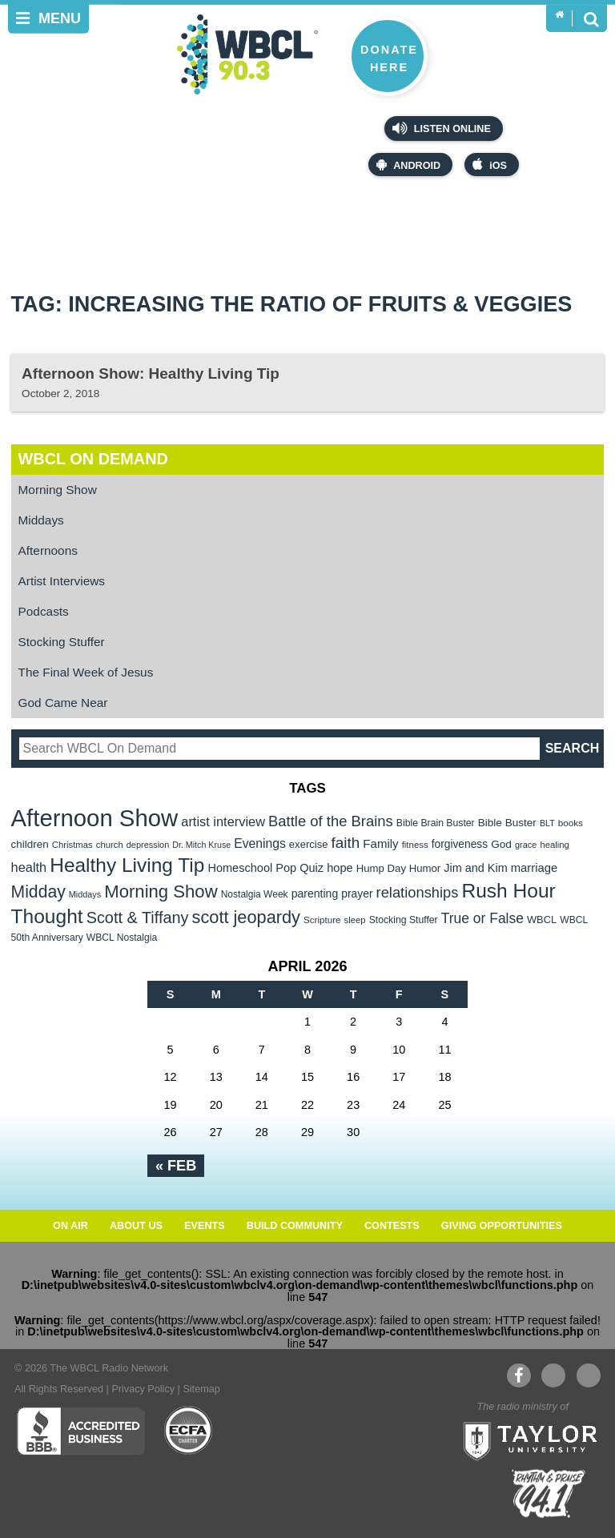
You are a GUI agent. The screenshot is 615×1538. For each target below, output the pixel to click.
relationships (417, 892)
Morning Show (57, 489)
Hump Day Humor (398, 868)
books (570, 822)
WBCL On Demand (93, 459)
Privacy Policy (143, 1389)
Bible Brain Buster (435, 823)
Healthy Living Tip (127, 865)
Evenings (260, 843)
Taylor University (525, 1440)
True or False (482, 918)
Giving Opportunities (501, 1225)
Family (380, 843)
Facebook (518, 1375)
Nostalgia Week (254, 894)
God (501, 844)
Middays (41, 520)
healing (554, 844)
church (109, 844)
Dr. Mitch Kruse (201, 844)
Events (204, 1225)
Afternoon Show (95, 818)
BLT (547, 823)
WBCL (542, 920)
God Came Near (63, 702)
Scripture (322, 919)
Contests (392, 1225)
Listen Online (441, 128)
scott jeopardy (246, 917)
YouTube (552, 1375)
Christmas (72, 844)
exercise (308, 844)
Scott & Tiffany (137, 917)
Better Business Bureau (80, 1431)
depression (148, 844)
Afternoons (48, 550)
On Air (70, 1225)
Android (408, 164)
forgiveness (460, 844)
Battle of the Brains (330, 821)
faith (346, 842)
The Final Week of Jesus (86, 672)
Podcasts (43, 611)
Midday (38, 891)
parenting (315, 893)
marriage (534, 867)
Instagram (588, 1375)
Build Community (295, 1225)
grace (526, 844)
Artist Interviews (61, 581)
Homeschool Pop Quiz (265, 867)
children (30, 844)
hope (340, 867)
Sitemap (201, 1389)
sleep (355, 920)
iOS (489, 164)
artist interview (223, 821)
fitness (415, 844)
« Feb (175, 1166)
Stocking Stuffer (61, 642)
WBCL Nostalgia (121, 937)
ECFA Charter (189, 1431)
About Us (136, 1225)
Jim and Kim (475, 867)
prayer (356, 893)
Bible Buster (507, 823)
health (29, 867)
